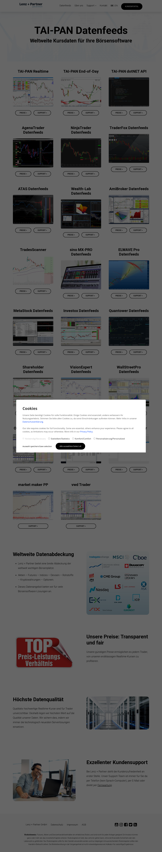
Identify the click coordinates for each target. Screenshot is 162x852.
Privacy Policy (86, 431)
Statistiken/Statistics (59, 438)
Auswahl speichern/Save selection (37, 446)
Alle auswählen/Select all (71, 446)
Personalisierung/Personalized (109, 438)
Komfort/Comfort (81, 438)
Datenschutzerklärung (33, 421)
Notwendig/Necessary (34, 438)
